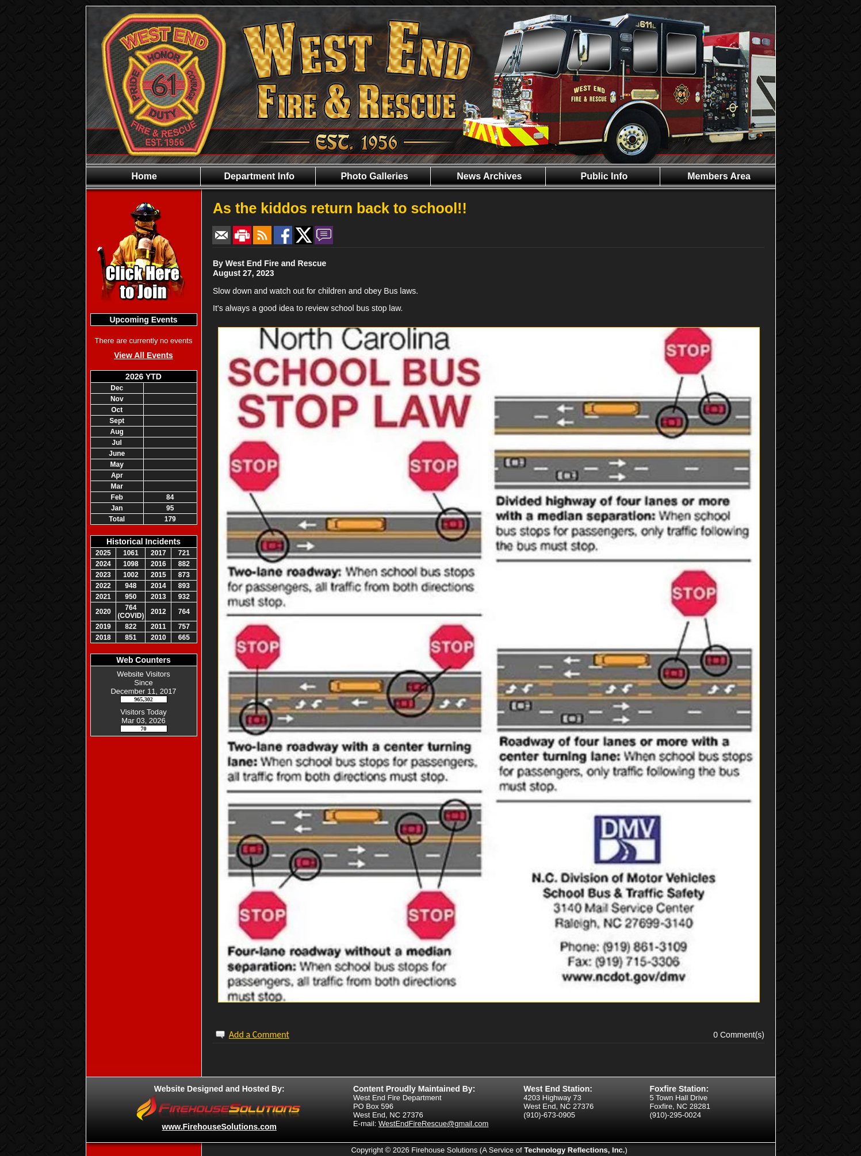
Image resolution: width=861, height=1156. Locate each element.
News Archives (488, 176)
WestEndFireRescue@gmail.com (433, 1123)
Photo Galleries (373, 176)
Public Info (602, 176)
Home (143, 176)
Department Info (257, 176)
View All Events (143, 355)
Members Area (718, 176)
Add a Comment (259, 1034)
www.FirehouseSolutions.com (219, 1126)
